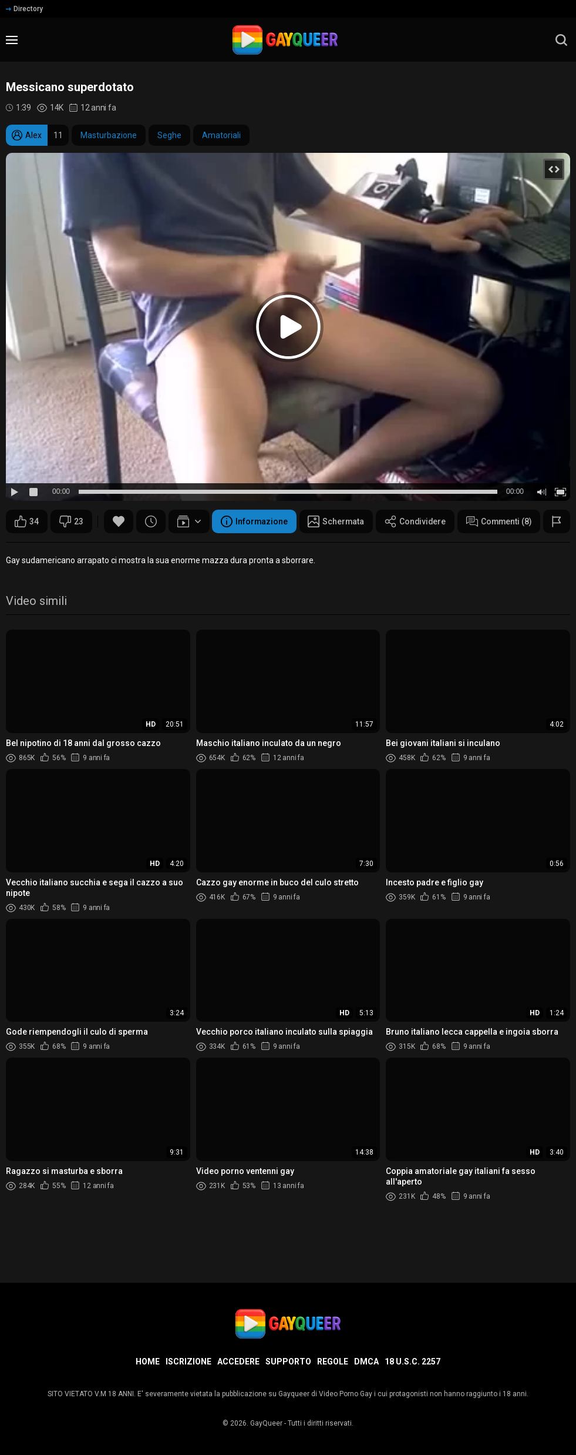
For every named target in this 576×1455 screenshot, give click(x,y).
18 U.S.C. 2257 (412, 1361)
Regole (332, 1361)
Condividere (211, 551)
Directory (24, 9)
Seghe (169, 135)
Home (148, 1361)
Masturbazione (108, 135)
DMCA (366, 1361)
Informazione (48, 551)
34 (27, 521)
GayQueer (266, 1423)
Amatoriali (221, 135)
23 (71, 521)
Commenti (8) (296, 551)
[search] (561, 40)
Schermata (131, 551)
